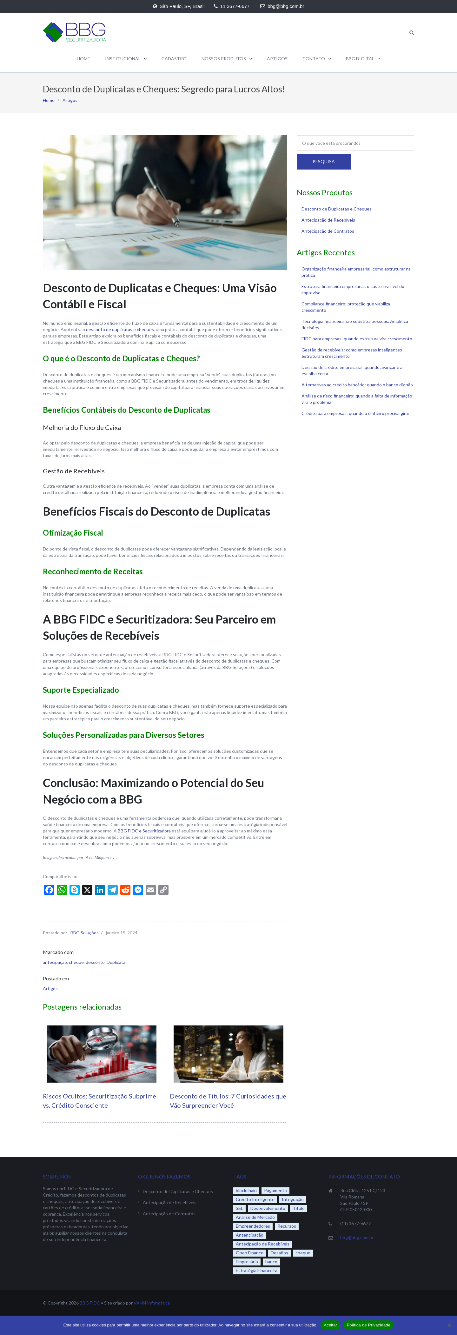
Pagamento (275, 1190)
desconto (95, 962)
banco (271, 1261)
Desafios (279, 1252)
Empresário (247, 1261)
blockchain (246, 1190)
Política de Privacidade (368, 1325)
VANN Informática (152, 1302)
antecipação (55, 962)
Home (49, 100)
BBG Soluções (84, 932)
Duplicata (116, 962)
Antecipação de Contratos (327, 231)
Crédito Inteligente (255, 1199)
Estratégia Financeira (256, 1270)
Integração (293, 1199)
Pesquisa (324, 161)
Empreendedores (253, 1226)
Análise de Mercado (255, 1217)
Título (299, 1208)
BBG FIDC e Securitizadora (144, 830)
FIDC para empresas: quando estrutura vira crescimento (356, 338)
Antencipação (249, 1235)
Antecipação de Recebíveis (328, 220)
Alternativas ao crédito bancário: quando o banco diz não (357, 384)
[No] (449, 1325)
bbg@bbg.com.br (357, 1237)
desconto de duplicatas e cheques (120, 329)
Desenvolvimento (267, 1208)
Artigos (70, 100)
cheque (76, 962)
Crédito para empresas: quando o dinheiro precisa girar (355, 413)
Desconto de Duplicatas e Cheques (336, 208)
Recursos (286, 1226)
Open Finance (249, 1252)
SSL (239, 1208)
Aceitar (330, 1325)
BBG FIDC (90, 1302)
